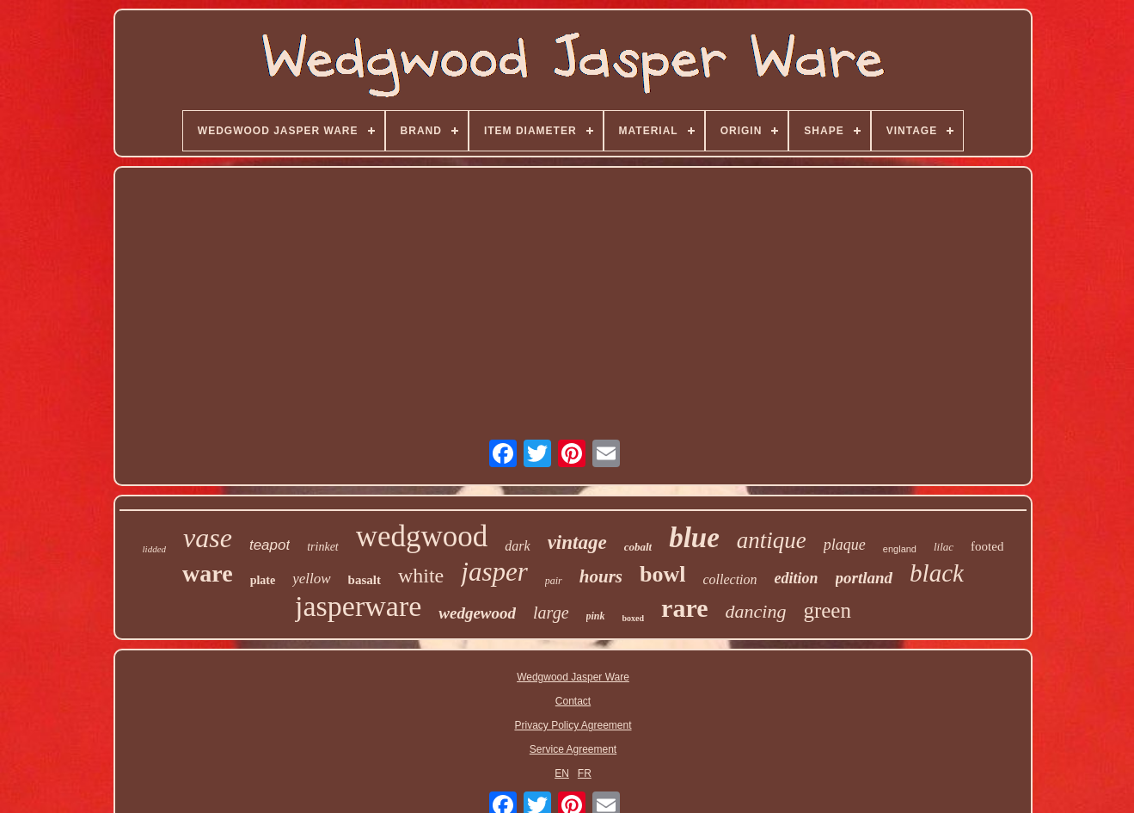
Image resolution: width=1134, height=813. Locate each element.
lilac (943, 546)
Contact (573, 701)
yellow (311, 578)
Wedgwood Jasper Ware (573, 677)
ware (207, 573)
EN (562, 773)
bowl (662, 574)
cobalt (638, 546)
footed (987, 546)
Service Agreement (573, 749)
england (899, 549)
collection (729, 579)
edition (796, 578)
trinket (323, 546)
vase (207, 537)
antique (771, 540)
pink (595, 616)
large (550, 612)
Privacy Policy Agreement (572, 725)
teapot (269, 545)
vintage (577, 542)
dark (517, 546)
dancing (756, 611)
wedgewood (477, 613)
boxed (633, 618)
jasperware (358, 606)
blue (694, 537)
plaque (845, 544)
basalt (364, 580)
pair (553, 581)
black (937, 573)
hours (600, 576)
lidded (155, 549)
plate (263, 580)
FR (585, 773)
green (827, 610)
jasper (494, 572)
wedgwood (422, 536)
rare (684, 608)
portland (864, 578)
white (421, 575)
